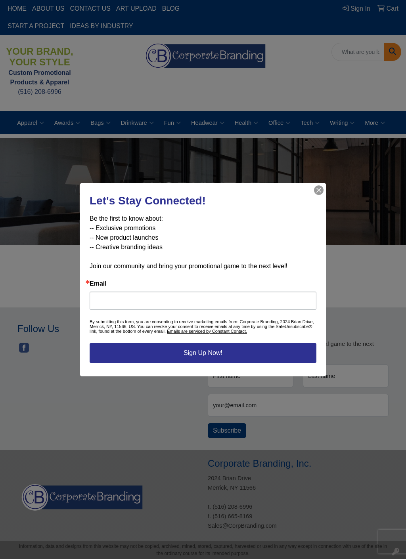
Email (98, 283)
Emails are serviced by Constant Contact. (207, 331)
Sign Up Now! (203, 352)
